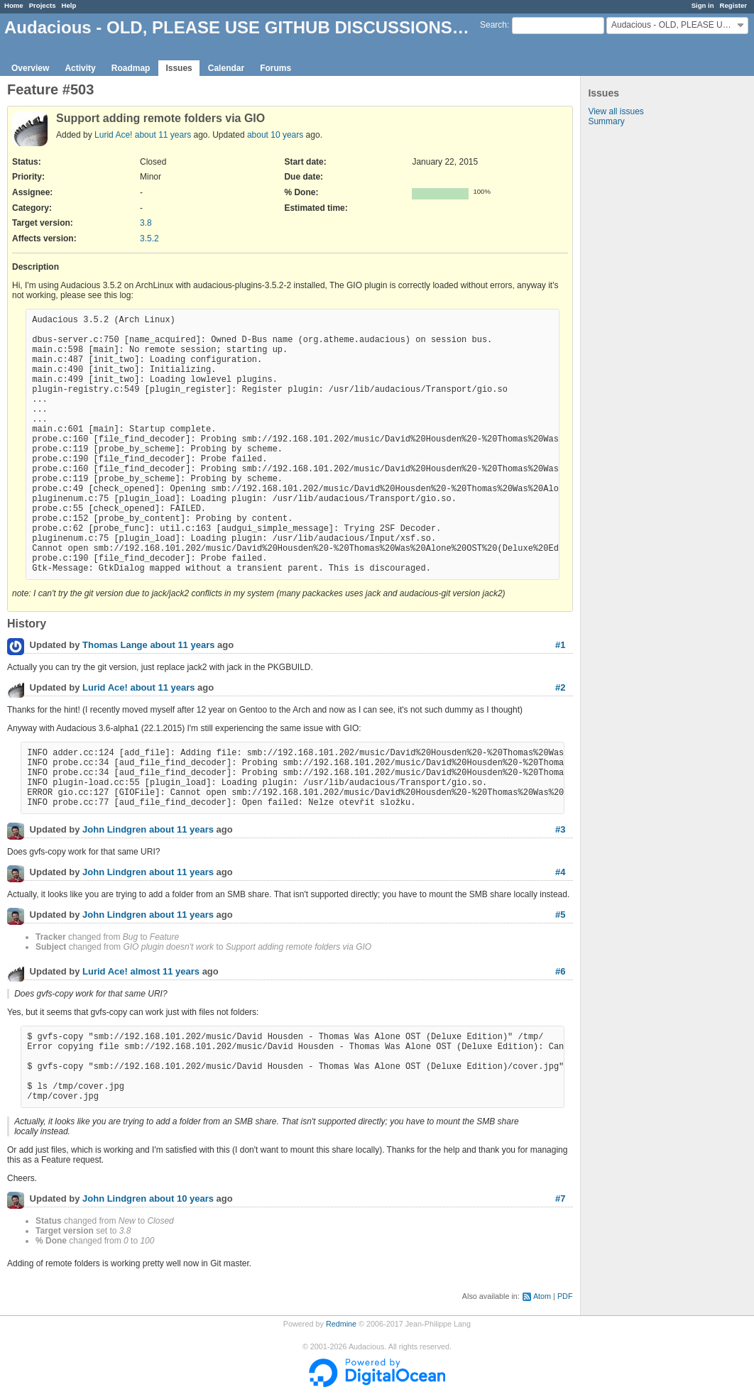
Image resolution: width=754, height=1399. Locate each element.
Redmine (341, 1324)
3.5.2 (149, 238)
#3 (560, 829)
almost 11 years (165, 972)
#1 (560, 645)
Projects (42, 5)
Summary (606, 121)
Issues (178, 68)
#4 (560, 872)
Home (13, 5)
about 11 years (163, 135)
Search (493, 25)
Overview (30, 68)
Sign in (703, 5)
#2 (560, 687)
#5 (560, 914)
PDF (565, 1296)
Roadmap (131, 68)
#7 (560, 1198)
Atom (542, 1296)
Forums (275, 68)
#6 (560, 971)
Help (69, 5)
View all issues (615, 111)
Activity (80, 68)
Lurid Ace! (113, 135)
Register (733, 5)
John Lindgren (114, 830)
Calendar (226, 68)
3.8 (146, 223)
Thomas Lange (115, 645)
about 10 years (275, 135)
